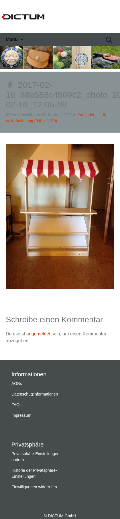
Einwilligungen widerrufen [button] (34, 487)
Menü (12, 39)
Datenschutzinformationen (34, 394)
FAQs (16, 404)
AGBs (16, 383)
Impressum (21, 415)
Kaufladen (86, 115)
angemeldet (38, 333)
